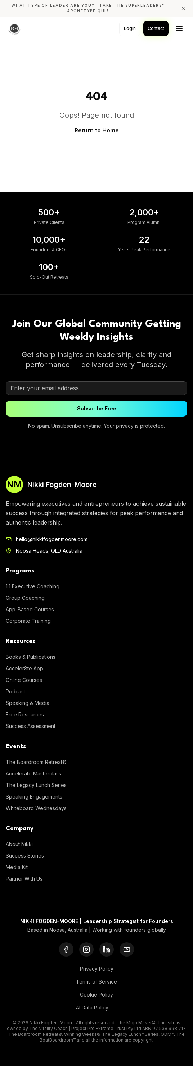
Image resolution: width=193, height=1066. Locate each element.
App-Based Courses (30, 609)
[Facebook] (66, 949)
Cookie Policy (96, 994)
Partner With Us (24, 879)
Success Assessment (30, 726)
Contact (156, 28)
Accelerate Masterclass (33, 773)
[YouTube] (127, 949)
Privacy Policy (96, 969)
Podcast (15, 691)
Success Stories (25, 856)
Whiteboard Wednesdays (36, 808)
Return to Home (97, 130)
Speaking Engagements (34, 796)
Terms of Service (96, 982)
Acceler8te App (24, 668)
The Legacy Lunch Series (36, 785)
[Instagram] (86, 949)
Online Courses (24, 680)
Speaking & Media (27, 703)
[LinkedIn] (106, 949)
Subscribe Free (96, 408)
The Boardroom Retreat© (36, 762)
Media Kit (17, 867)
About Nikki (19, 844)
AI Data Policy (92, 1007)
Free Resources (25, 714)
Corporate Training (28, 621)
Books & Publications (30, 657)
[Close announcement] (183, 8)
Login (130, 28)
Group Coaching (25, 598)
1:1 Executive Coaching (32, 586)
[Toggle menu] (179, 28)
